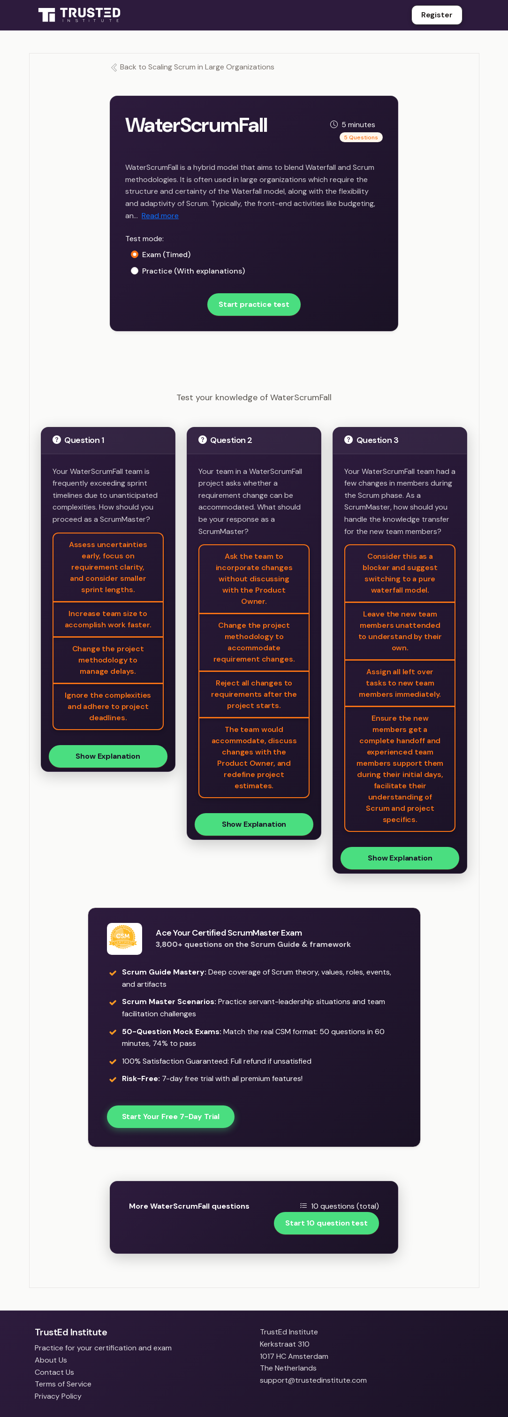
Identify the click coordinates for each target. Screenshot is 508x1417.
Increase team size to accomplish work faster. (108, 619)
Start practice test (254, 304)
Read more (160, 216)
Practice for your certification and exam (103, 1348)
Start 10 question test (326, 1223)
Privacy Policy (58, 1396)
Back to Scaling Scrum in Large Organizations (192, 67)
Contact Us (54, 1372)
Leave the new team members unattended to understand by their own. (400, 631)
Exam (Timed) (166, 254)
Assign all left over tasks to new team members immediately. (400, 683)
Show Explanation (108, 756)
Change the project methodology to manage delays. (108, 660)
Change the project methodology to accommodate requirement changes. (254, 642)
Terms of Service (63, 1384)
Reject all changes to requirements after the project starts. (253, 694)
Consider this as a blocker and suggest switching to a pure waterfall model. (400, 573)
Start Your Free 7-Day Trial (171, 1116)
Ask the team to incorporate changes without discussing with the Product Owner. (254, 578)
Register (437, 15)
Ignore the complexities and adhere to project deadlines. (108, 706)
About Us (51, 1360)
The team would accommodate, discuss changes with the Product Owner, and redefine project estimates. (254, 757)
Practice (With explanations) (193, 271)
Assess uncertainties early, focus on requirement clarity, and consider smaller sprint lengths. (108, 567)
